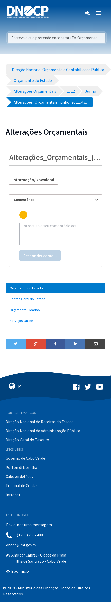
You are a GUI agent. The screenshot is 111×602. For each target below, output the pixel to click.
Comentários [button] (56, 199)
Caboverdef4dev (19, 476)
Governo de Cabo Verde (25, 458)
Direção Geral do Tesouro (27, 439)
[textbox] (55, 234)
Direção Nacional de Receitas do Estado (40, 421)
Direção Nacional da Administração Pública (43, 430)
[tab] (55, 200)
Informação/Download (33, 179)
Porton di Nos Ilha (21, 467)
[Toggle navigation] (55, 13)
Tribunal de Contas (22, 485)
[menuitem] (55, 288)
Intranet (13, 494)
